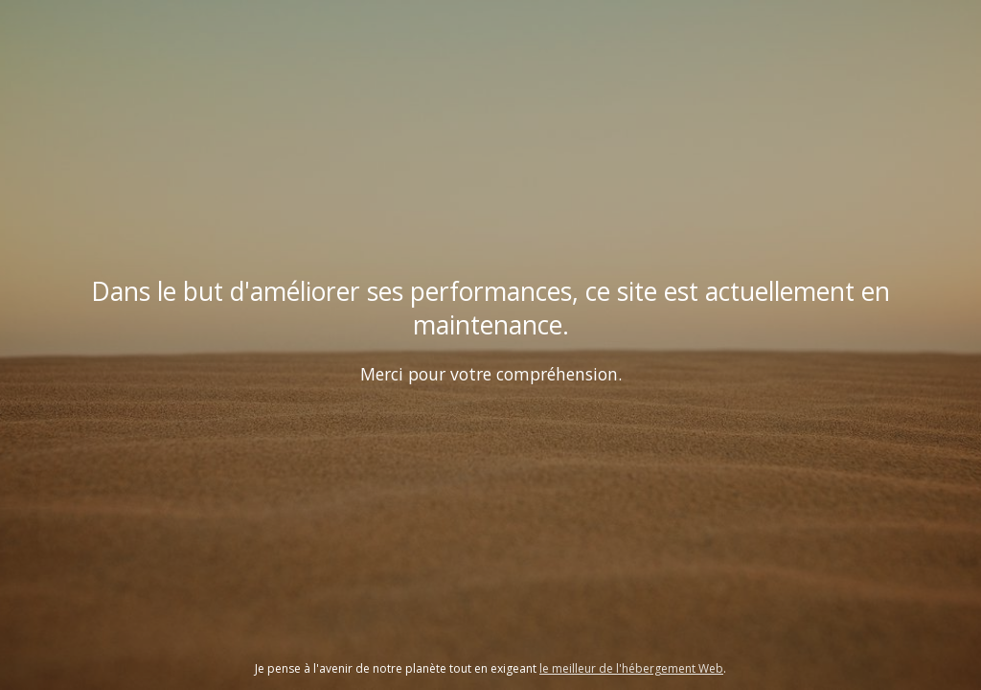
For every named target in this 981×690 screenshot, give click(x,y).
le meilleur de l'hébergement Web (631, 668)
